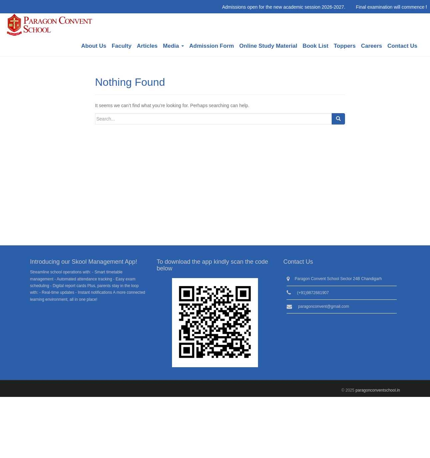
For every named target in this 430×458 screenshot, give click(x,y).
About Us (93, 46)
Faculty (122, 46)
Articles (147, 46)
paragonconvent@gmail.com (323, 306)
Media (173, 46)
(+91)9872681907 (313, 292)
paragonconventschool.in (378, 390)
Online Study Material (268, 46)
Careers (371, 46)
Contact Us (402, 46)
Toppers (345, 46)
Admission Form (211, 46)
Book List (315, 46)
